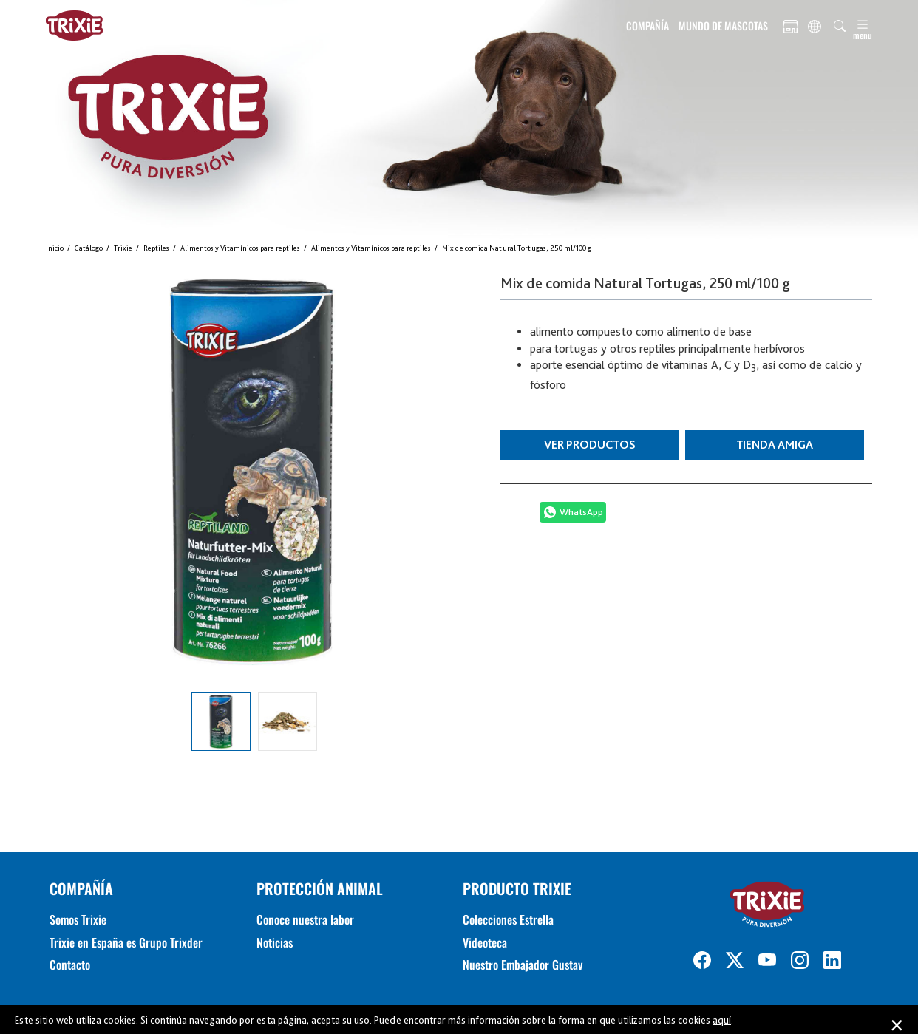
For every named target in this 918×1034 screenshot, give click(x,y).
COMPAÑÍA (647, 25)
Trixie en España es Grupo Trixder (126, 942)
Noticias (274, 942)
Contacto (70, 964)
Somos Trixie (78, 919)
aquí (722, 1020)
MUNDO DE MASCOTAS (723, 25)
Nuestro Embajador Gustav (522, 964)
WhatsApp (581, 511)
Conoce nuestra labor (305, 919)
